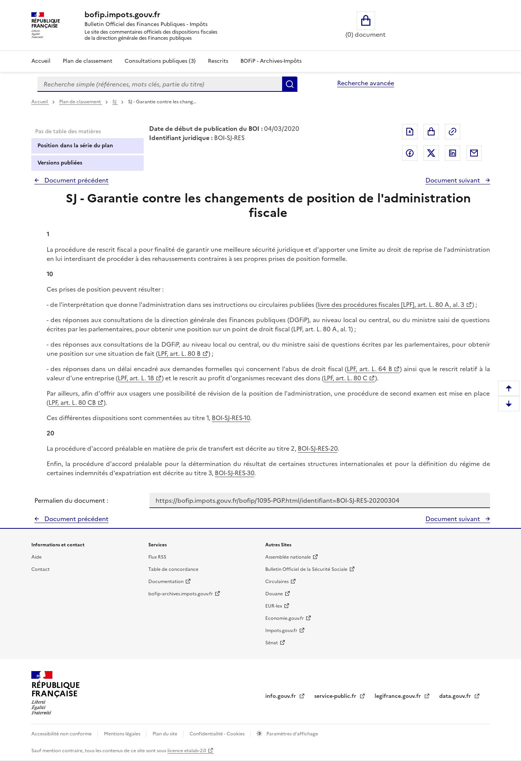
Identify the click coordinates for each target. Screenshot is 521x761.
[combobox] (159, 84)
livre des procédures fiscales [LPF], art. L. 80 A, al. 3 (391, 304)
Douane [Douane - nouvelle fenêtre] (274, 593)
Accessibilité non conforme (62, 733)
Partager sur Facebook (409, 153)
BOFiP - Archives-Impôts (271, 61)
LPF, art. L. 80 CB (72, 402)
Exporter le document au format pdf (409, 131)
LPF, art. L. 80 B (179, 353)
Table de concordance (173, 569)
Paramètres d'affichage (291, 733)
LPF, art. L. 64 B (369, 368)
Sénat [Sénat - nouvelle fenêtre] (271, 642)
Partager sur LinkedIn (452, 153)
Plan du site (166, 733)
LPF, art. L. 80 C (345, 378)
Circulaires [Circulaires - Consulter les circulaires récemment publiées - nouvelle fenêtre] (277, 581)
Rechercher (289, 84)
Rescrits (218, 61)
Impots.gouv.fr (281, 630)
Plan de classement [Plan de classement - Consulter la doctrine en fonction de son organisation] (87, 61)
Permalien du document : (71, 500)
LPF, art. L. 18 (136, 378)
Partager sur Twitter (431, 153)
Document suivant (453, 180)
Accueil (40, 61)
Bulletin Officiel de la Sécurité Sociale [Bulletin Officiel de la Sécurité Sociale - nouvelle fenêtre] (306, 569)
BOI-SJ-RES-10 (231, 417)
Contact (40, 569)
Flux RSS (157, 557)
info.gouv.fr (281, 696)
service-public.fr (336, 696)
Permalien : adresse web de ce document (452, 131)
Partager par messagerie (474, 153)
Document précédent (76, 180)
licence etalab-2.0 (186, 750)
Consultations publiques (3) (160, 61)
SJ (115, 101)
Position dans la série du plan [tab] (75, 146)
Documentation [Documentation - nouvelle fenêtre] (165, 581)
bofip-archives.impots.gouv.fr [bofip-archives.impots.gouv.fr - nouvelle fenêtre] (180, 593)
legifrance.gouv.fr (398, 696)
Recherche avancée (365, 83)
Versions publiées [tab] (59, 163)
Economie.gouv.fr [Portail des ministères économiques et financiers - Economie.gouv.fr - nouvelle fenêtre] (284, 618)
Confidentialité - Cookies (218, 733)
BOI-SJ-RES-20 (318, 448)
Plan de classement (80, 101)
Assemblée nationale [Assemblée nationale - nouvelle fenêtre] (288, 557)
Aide (36, 557)
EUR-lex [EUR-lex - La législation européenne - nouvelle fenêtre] (273, 606)
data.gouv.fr (455, 696)
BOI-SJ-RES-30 (234, 472)
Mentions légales (122, 733)
